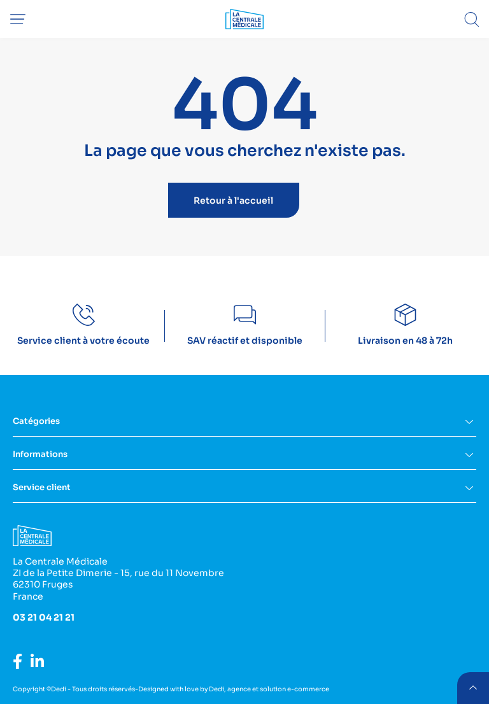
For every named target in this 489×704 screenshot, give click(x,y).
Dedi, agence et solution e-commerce (269, 689)
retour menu (472, 687)
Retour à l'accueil (233, 200)
